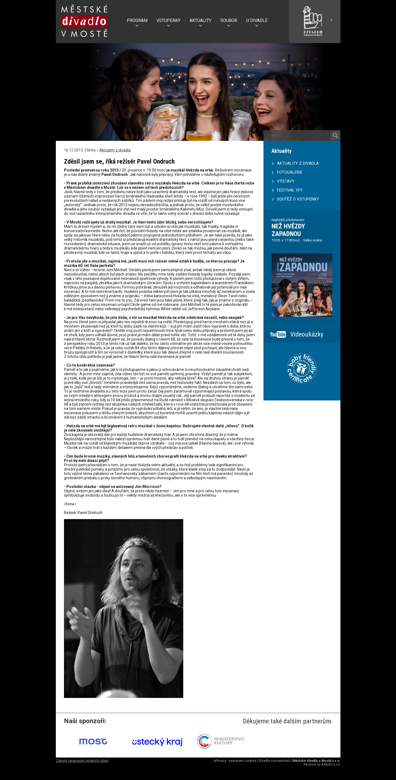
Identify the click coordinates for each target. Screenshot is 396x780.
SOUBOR (228, 20)
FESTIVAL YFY (290, 190)
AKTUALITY (200, 20)
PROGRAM (137, 20)
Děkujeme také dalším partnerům (287, 721)
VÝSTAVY (285, 181)
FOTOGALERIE (289, 172)
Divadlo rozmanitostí (274, 761)
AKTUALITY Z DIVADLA (298, 163)
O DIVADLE (257, 20)
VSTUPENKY (168, 20)
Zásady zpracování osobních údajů (82, 761)
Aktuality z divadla (115, 150)
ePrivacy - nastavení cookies (235, 761)
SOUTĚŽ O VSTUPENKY (298, 199)
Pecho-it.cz (312, 764)
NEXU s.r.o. (332, 764)
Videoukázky (306, 334)
